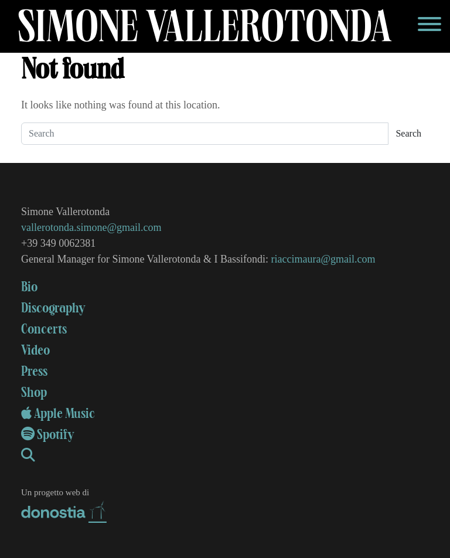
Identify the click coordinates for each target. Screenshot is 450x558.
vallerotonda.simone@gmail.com (91, 227)
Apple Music (58, 414)
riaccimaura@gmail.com (323, 259)
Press (34, 371)
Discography (53, 308)
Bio (29, 287)
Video (35, 350)
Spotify (47, 435)
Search (408, 133)
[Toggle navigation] (429, 26)
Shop (34, 393)
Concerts (44, 329)
